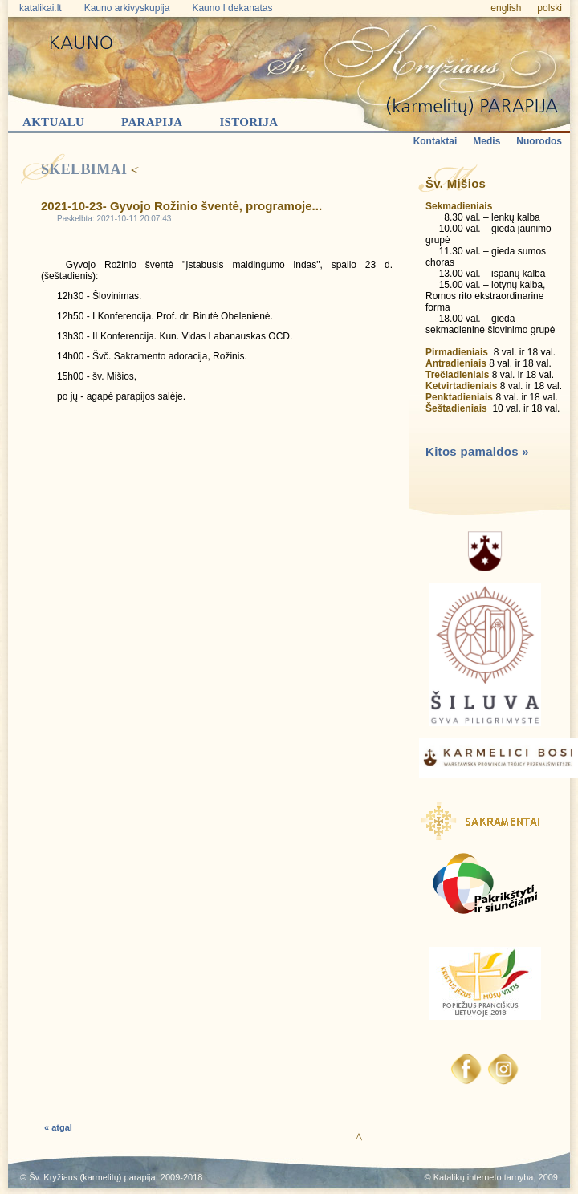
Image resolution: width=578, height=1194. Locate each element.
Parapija (151, 122)
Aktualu (53, 122)
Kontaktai (435, 141)
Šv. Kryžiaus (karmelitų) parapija (92, 1177)
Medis (486, 141)
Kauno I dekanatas (232, 8)
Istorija (248, 122)
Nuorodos (539, 141)
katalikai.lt (40, 8)
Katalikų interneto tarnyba (484, 1177)
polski (549, 8)
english (505, 8)
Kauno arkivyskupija (127, 8)
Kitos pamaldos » (477, 451)
